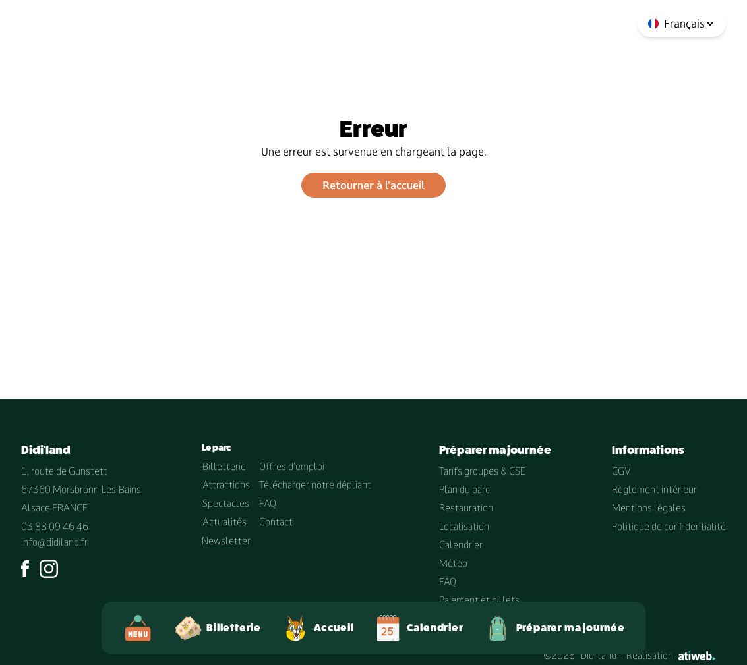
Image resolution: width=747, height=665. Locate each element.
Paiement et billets (479, 600)
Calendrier (461, 544)
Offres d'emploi (291, 466)
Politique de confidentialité (669, 526)
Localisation (464, 526)
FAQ (267, 503)
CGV (621, 471)
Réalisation (670, 655)
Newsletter (226, 541)
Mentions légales (649, 508)
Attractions (226, 484)
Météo (453, 563)
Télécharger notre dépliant (315, 484)
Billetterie (224, 466)
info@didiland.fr (54, 542)
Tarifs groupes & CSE (482, 471)
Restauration (466, 508)
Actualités (224, 521)
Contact (276, 521)
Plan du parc (464, 489)
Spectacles (225, 503)
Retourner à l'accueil (373, 185)
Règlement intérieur (654, 489)
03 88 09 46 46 (54, 526)
